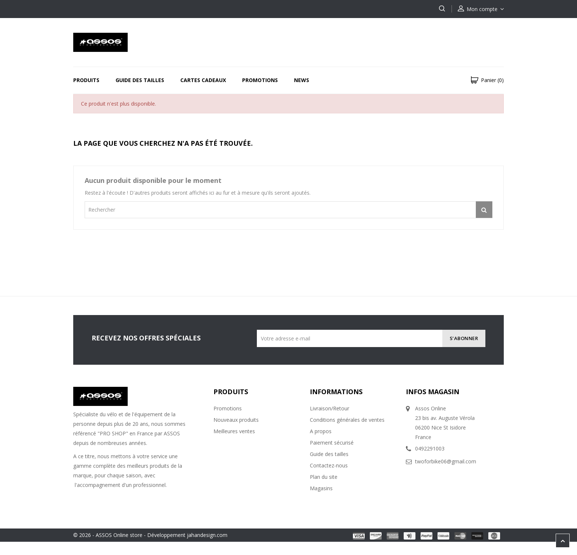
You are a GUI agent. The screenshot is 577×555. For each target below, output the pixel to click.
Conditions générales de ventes (347, 419)
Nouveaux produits (236, 419)
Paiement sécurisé (332, 442)
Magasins (321, 488)
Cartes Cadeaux (203, 80)
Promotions (260, 80)
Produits (86, 80)
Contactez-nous (329, 465)
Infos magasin (432, 391)
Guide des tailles (140, 80)
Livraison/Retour (329, 408)
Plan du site (323, 476)
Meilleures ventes (234, 431)
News (301, 80)
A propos (321, 431)
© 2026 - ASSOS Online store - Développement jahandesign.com (150, 534)
